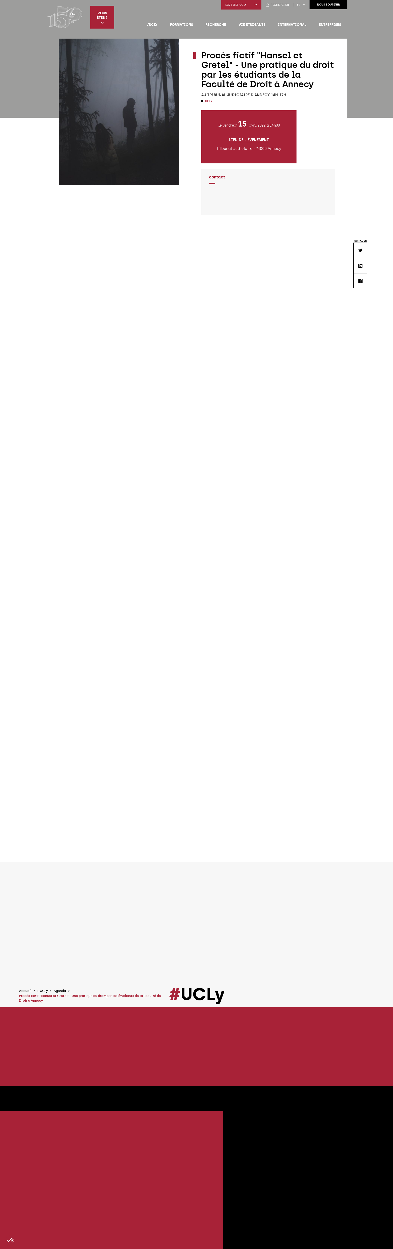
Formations (181, 24)
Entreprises (330, 24)
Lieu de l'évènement (249, 140)
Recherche (216, 24)
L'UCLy (151, 24)
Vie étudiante (252, 24)
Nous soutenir (328, 4)
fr (301, 5)
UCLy (208, 101)
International (292, 24)
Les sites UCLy (241, 5)
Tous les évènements (325, 1006)
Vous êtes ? (102, 18)
